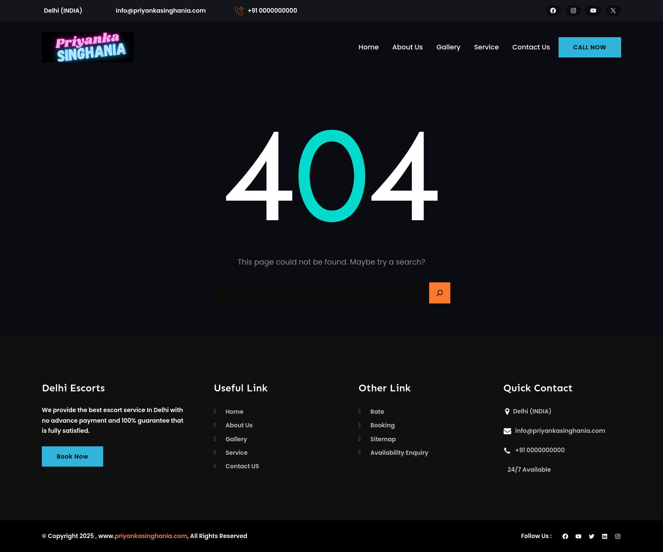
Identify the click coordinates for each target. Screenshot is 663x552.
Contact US (242, 466)
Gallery (236, 439)
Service (237, 452)
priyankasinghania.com (151, 536)
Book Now (72, 456)
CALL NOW (589, 47)
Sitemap (383, 439)
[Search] (439, 292)
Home (235, 411)
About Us (239, 425)
